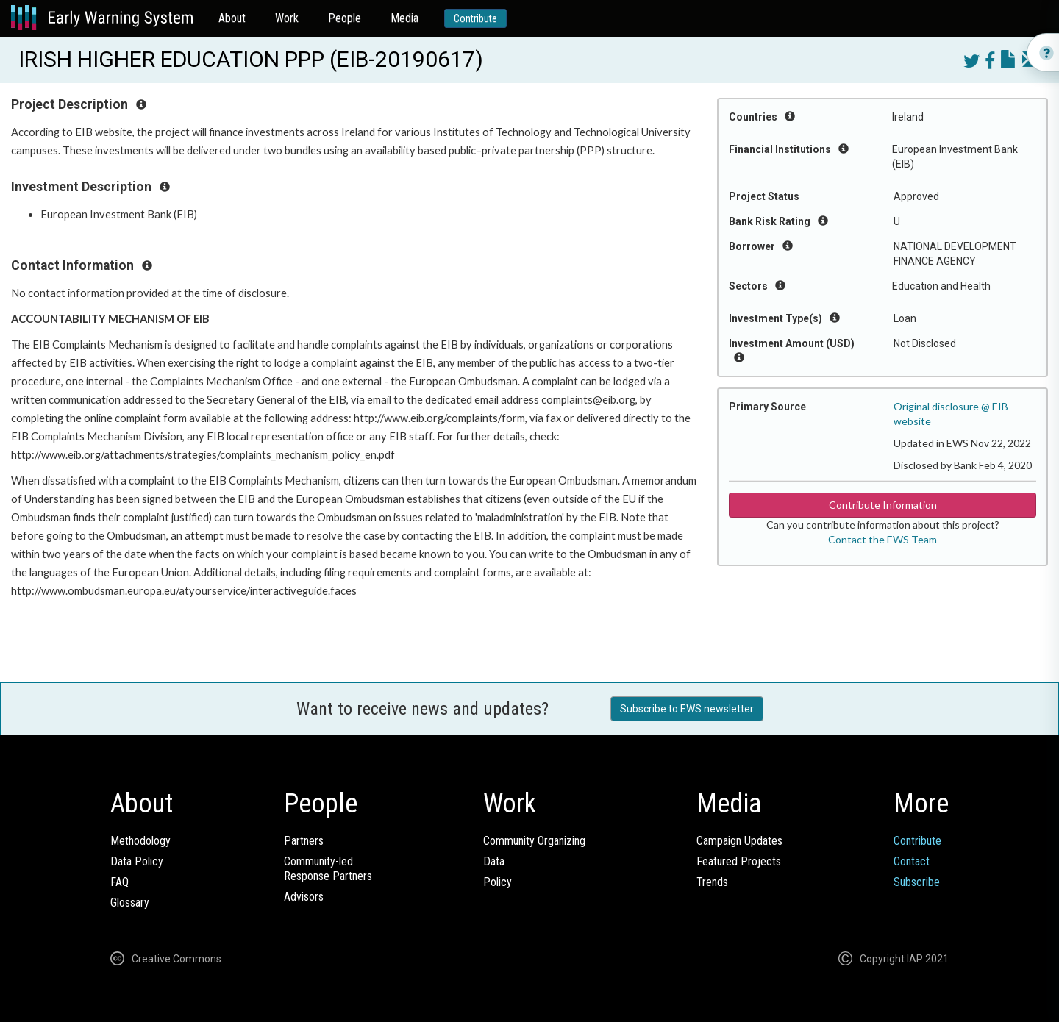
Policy (497, 882)
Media (404, 18)
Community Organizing (534, 841)
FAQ (119, 882)
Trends (712, 882)
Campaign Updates (739, 841)
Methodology (140, 841)
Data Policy (136, 861)
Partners (304, 841)
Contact (912, 861)
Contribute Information (883, 505)
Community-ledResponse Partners (328, 868)
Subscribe (917, 882)
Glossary (129, 903)
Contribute (475, 18)
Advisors (304, 897)
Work (287, 18)
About (232, 18)
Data (493, 861)
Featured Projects (738, 861)
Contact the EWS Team (882, 539)
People (344, 18)
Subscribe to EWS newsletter (687, 709)
